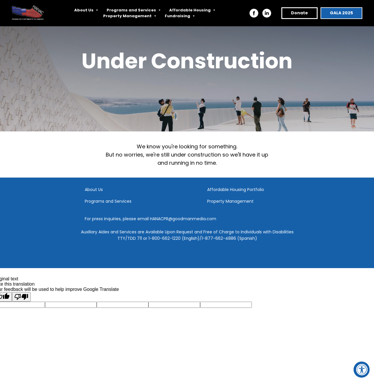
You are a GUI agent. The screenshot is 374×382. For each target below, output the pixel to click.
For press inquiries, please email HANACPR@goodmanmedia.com (150, 219)
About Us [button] (84, 10)
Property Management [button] (128, 16)
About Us (94, 189)
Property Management (230, 201)
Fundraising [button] (178, 16)
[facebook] (254, 13)
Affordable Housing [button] (190, 10)
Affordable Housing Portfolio (235, 189)
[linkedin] (266, 13)
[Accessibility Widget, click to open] (362, 370)
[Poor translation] (21, 297)
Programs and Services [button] (132, 10)
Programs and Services (108, 201)
